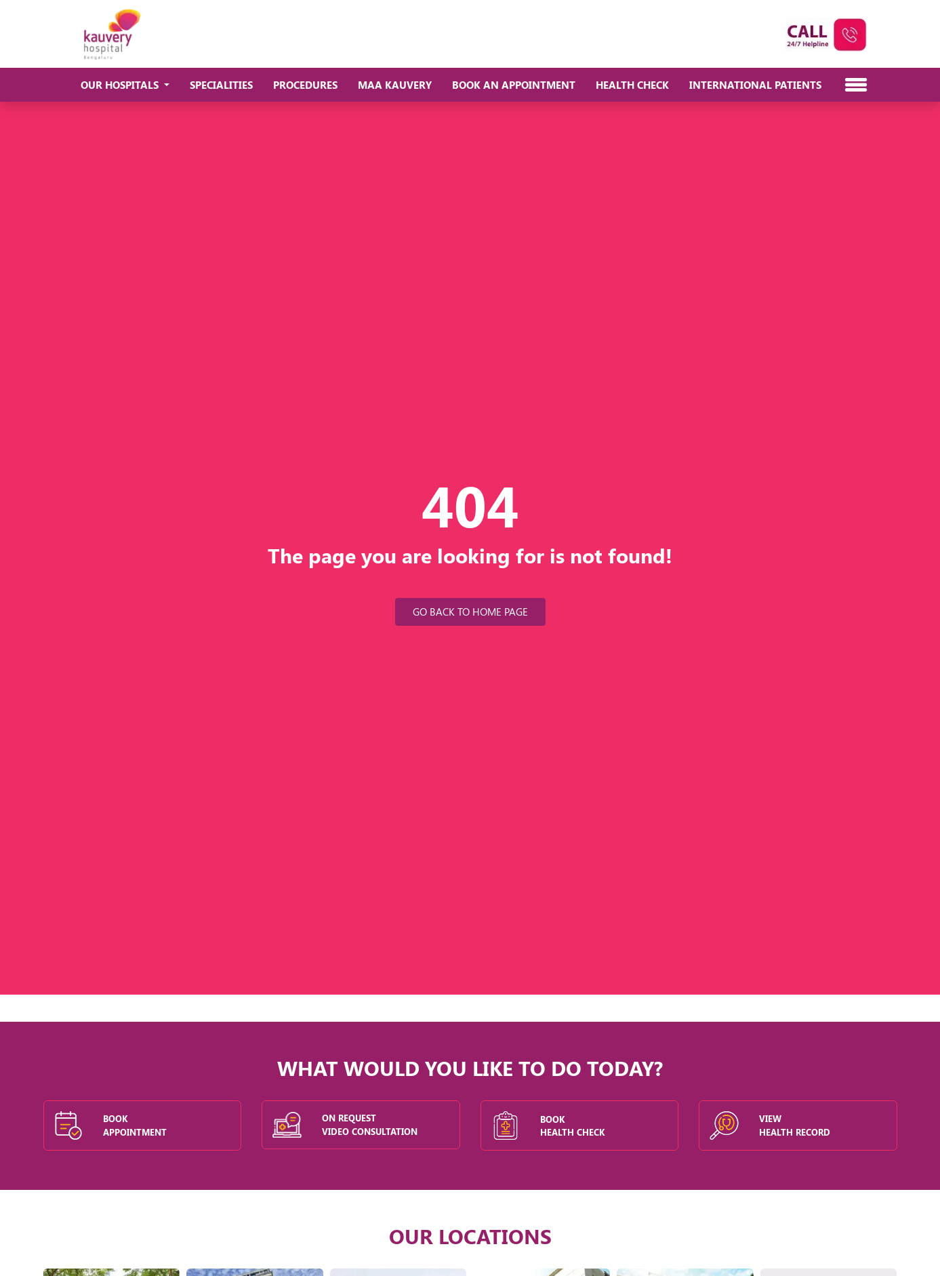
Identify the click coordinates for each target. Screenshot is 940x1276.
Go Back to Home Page (470, 611)
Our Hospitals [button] (121, 85)
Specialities (221, 85)
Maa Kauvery (395, 85)
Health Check (632, 85)
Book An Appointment (513, 85)
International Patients (755, 85)
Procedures (305, 85)
